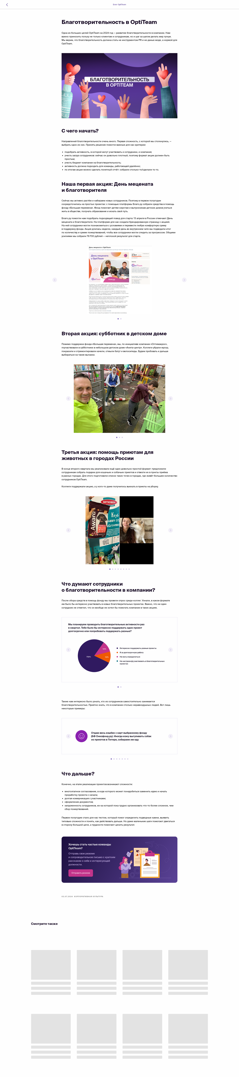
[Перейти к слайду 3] (122, 437)
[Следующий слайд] (184, 280)
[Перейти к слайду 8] (129, 569)
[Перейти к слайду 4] (118, 569)
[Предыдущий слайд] (54, 280)
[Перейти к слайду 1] (118, 318)
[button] (80, 873)
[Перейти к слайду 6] (123, 569)
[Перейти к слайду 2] (120, 318)
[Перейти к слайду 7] (126, 569)
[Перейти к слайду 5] (120, 569)
